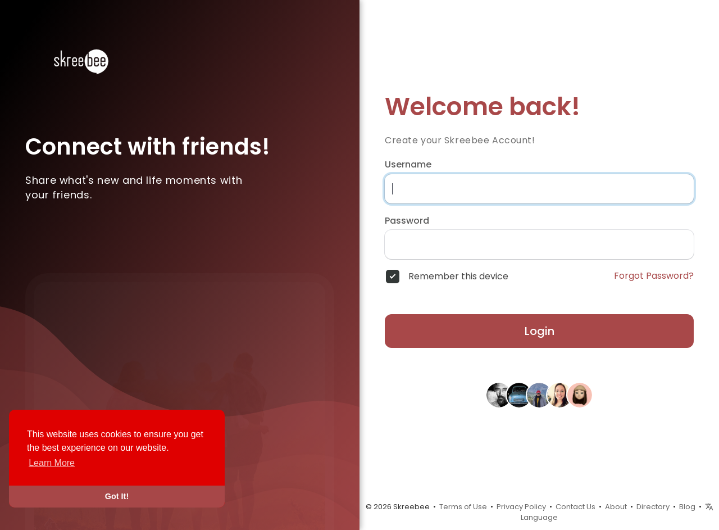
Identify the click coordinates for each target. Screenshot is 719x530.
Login (539, 331)
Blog (687, 506)
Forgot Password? (654, 276)
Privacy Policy (521, 506)
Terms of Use (463, 506)
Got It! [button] (117, 496)
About (616, 506)
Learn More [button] (52, 463)
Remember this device (458, 276)
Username (408, 164)
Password (407, 221)
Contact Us (575, 506)
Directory (653, 506)
